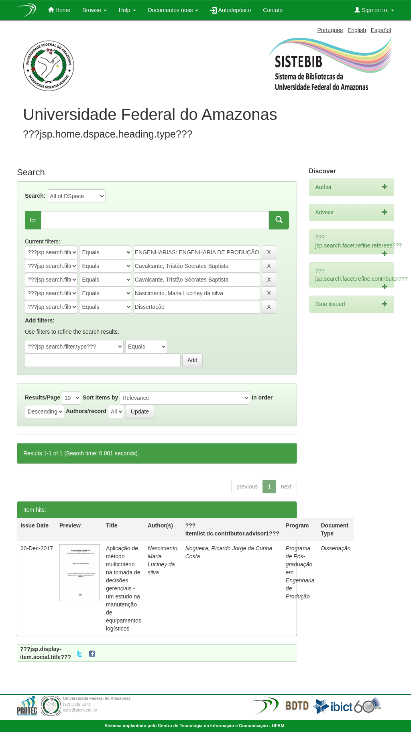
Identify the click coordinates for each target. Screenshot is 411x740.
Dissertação (335, 548)
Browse (94, 10)
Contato (273, 10)
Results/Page (42, 397)
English (357, 30)
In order (262, 397)
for (33, 220)
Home (59, 9)
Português (330, 30)
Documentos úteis (173, 10)
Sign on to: (374, 9)
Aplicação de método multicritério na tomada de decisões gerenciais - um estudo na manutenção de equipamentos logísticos (123, 588)
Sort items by (100, 397)
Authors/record (86, 411)
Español (381, 30)
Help (127, 10)
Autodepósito (230, 10)
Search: (35, 196)
